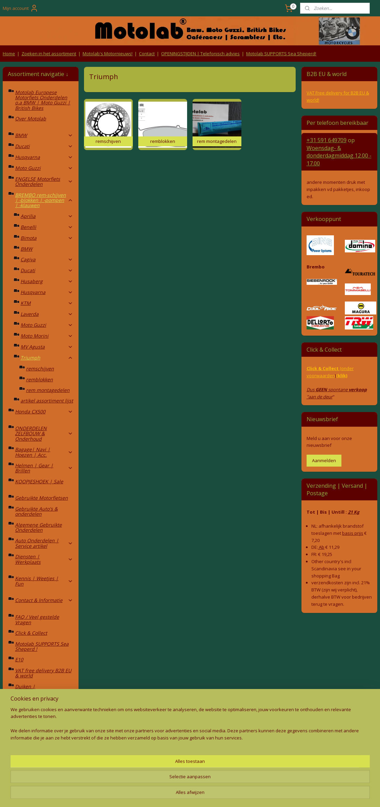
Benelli (46, 227)
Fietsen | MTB (44, 718)
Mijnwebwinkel (259, 794)
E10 (19, 659)
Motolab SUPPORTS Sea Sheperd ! (42, 646)
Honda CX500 (44, 411)
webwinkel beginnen (199, 794)
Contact (147, 53)
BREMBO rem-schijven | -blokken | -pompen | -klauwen (44, 200)
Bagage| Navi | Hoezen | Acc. (44, 452)
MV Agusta (46, 346)
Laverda (46, 314)
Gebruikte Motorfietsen (41, 498)
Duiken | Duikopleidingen (34, 689)
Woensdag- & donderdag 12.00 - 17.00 (339, 155)
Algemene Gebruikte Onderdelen (38, 527)
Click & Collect (31, 633)
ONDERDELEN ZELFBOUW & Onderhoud (44, 433)
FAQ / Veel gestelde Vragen (37, 619)
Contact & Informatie (44, 600)
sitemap (159, 794)
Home (9, 53)
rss (173, 794)
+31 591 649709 (327, 140)
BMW (44, 135)
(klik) (341, 375)
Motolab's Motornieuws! (107, 53)
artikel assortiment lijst (46, 400)
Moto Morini (46, 336)
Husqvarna (44, 157)
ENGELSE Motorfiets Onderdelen (44, 181)
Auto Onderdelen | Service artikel (44, 543)
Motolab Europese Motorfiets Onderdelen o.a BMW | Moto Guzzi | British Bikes (42, 100)
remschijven (40, 368)
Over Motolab (30, 118)
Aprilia (46, 216)
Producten (190, 756)
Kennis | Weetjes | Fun (44, 581)
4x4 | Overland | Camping (44, 704)
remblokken (39, 379)
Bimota (46, 238)
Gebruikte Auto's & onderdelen (36, 511)
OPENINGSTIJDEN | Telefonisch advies (200, 53)
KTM (46, 303)
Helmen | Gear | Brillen (44, 468)
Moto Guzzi (44, 168)
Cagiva (46, 259)
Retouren (14, 756)
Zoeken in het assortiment (49, 53)
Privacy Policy (115, 769)
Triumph (46, 357)
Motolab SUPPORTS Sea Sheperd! (281, 53)
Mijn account (20, 8)
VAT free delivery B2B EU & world (43, 673)
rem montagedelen (48, 390)
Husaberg (46, 281)
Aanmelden (324, 460)
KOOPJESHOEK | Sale (39, 481)
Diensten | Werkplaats (44, 559)
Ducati (44, 146)
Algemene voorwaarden (115, 756)
